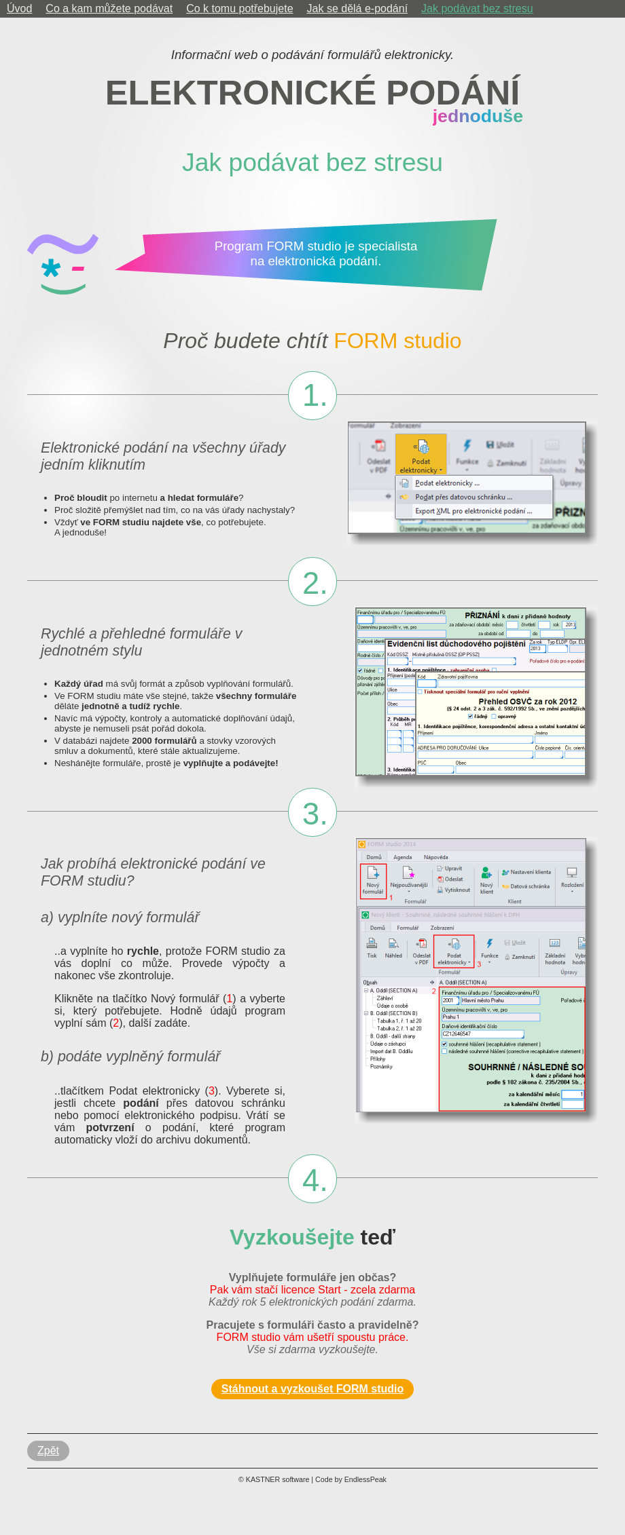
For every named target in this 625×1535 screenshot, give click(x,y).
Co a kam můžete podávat (109, 8)
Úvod (19, 8)
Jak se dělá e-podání (357, 8)
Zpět (48, 1450)
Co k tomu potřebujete (239, 8)
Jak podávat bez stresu (477, 8)
